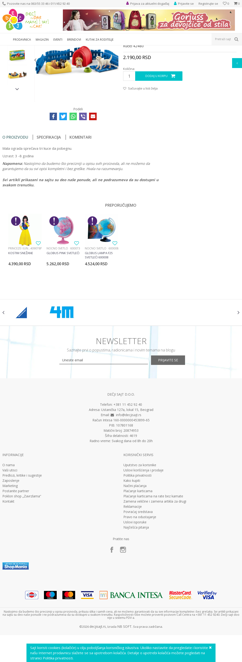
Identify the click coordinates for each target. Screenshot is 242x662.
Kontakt (8, 554)
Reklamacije (132, 559)
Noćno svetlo (57, 296)
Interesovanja (119, 48)
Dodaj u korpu (156, 124)
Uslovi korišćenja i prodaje (143, 523)
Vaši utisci (9, 523)
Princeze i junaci (19, 296)
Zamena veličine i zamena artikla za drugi (154, 554)
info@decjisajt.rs (128, 468)
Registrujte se (208, 3)
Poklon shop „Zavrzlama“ (21, 549)
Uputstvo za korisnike (139, 518)
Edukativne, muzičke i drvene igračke (82, 48)
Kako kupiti (131, 533)
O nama (8, 518)
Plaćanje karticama (137, 544)
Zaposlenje (10, 533)
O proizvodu (15, 185)
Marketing (10, 539)
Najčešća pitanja (136, 580)
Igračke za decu (44, 48)
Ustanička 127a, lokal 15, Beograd (127, 462)
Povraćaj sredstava (138, 565)
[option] (17, 83)
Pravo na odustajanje (139, 570)
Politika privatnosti (137, 528)
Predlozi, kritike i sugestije (22, 528)
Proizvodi (24, 48)
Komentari (80, 185)
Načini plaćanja (135, 539)
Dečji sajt (8, 48)
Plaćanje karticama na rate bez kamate (153, 549)
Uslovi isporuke (135, 575)
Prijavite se (173, 413)
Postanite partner (15, 544)
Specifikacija (49, 185)
